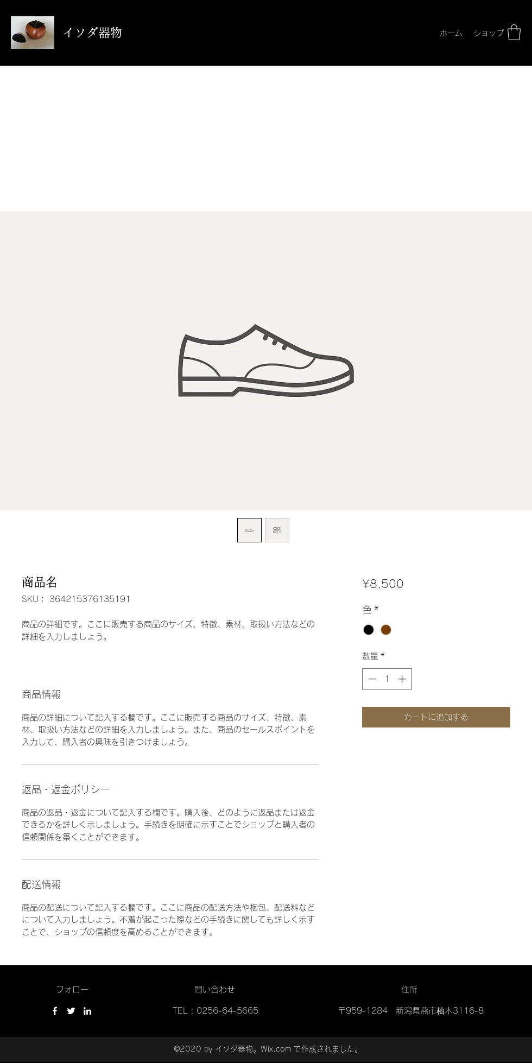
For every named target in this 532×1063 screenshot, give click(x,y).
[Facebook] (54, 1010)
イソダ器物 (92, 33)
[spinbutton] (387, 679)
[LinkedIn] (87, 1010)
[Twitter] (71, 1010)
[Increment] (403, 679)
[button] (514, 32)
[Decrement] (371, 679)
